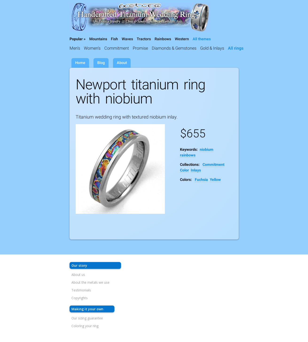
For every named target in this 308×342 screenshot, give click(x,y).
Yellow (215, 179)
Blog (101, 62)
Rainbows (163, 39)
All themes (202, 39)
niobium (206, 149)
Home (80, 62)
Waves (127, 39)
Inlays (196, 170)
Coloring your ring (84, 326)
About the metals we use (90, 282)
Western (182, 39)
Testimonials (81, 290)
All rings (235, 48)
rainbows (187, 155)
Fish (114, 39)
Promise (140, 48)
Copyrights (79, 298)
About (122, 62)
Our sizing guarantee (87, 318)
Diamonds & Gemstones (174, 48)
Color (184, 170)
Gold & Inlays (212, 48)
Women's (92, 48)
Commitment (116, 48)
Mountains (98, 39)
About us (78, 274)
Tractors (144, 39)
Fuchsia (201, 179)
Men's (75, 48)
